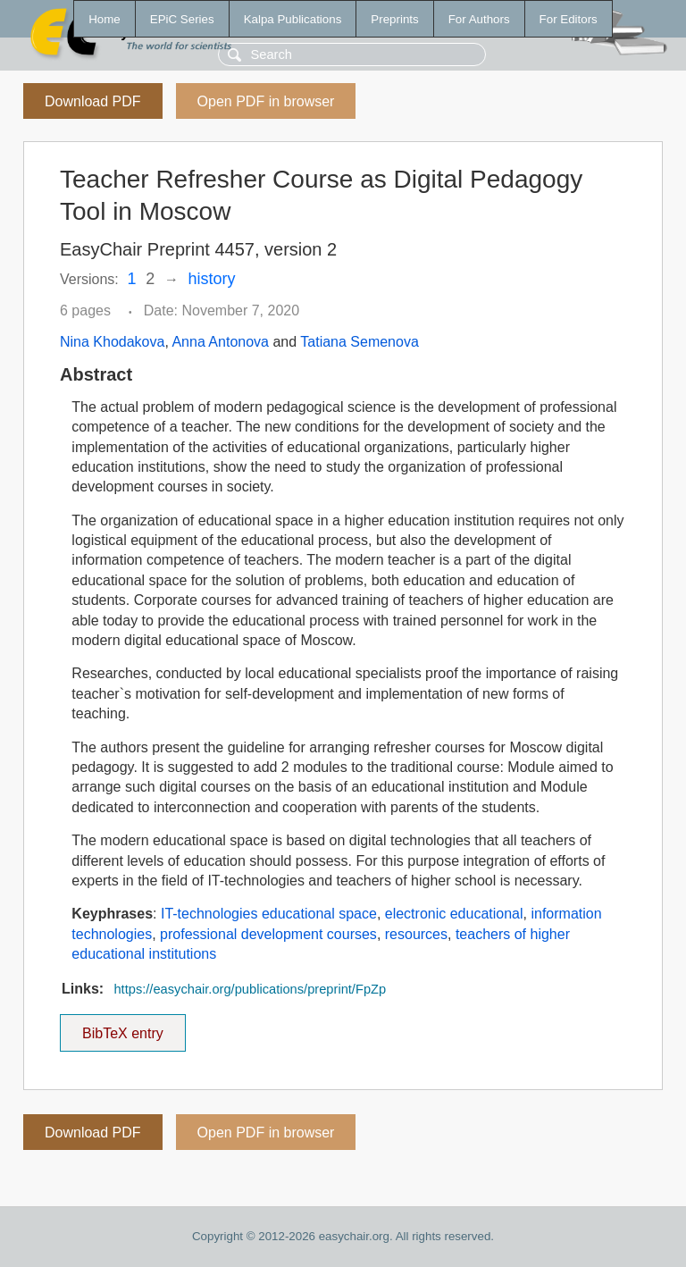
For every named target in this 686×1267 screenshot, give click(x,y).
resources (416, 934)
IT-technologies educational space (269, 913)
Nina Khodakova (112, 341)
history (212, 279)
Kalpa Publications (293, 19)
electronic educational (454, 913)
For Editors (569, 19)
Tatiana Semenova (359, 341)
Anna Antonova (220, 341)
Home (104, 19)
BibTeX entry (122, 1027)
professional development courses (268, 934)
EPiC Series (182, 19)
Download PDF (93, 101)
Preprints (394, 19)
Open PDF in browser (266, 101)
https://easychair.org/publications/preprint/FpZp (249, 989)
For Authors (479, 19)
